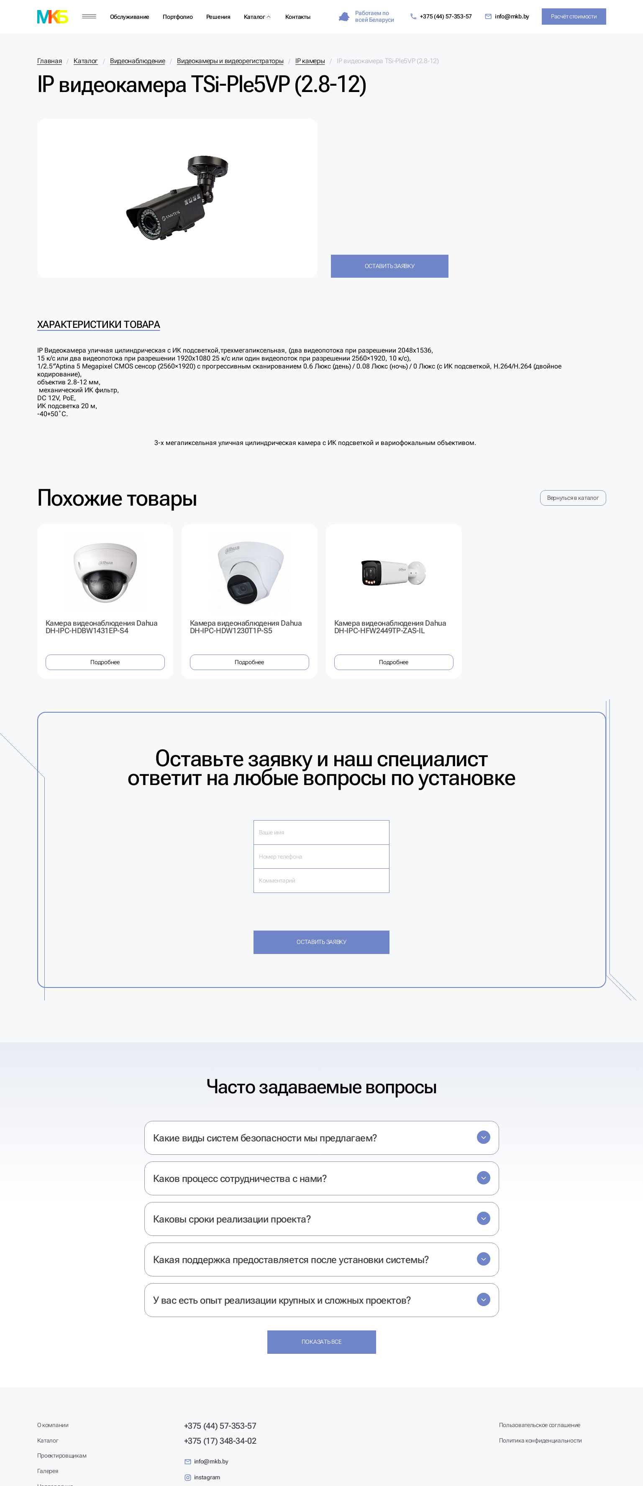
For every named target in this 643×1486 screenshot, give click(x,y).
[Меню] (89, 16)
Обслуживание (130, 16)
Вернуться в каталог (573, 497)
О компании (53, 1425)
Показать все (322, 1341)
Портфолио (177, 16)
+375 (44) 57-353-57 (441, 16)
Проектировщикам (62, 1455)
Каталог (254, 16)
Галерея (47, 1471)
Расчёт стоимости (574, 16)
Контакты (297, 16)
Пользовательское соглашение (539, 1425)
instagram (202, 1477)
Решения (218, 16)
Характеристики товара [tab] (98, 325)
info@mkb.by (506, 16)
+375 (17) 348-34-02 (220, 1441)
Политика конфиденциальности (540, 1440)
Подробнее (104, 662)
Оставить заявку (390, 266)
